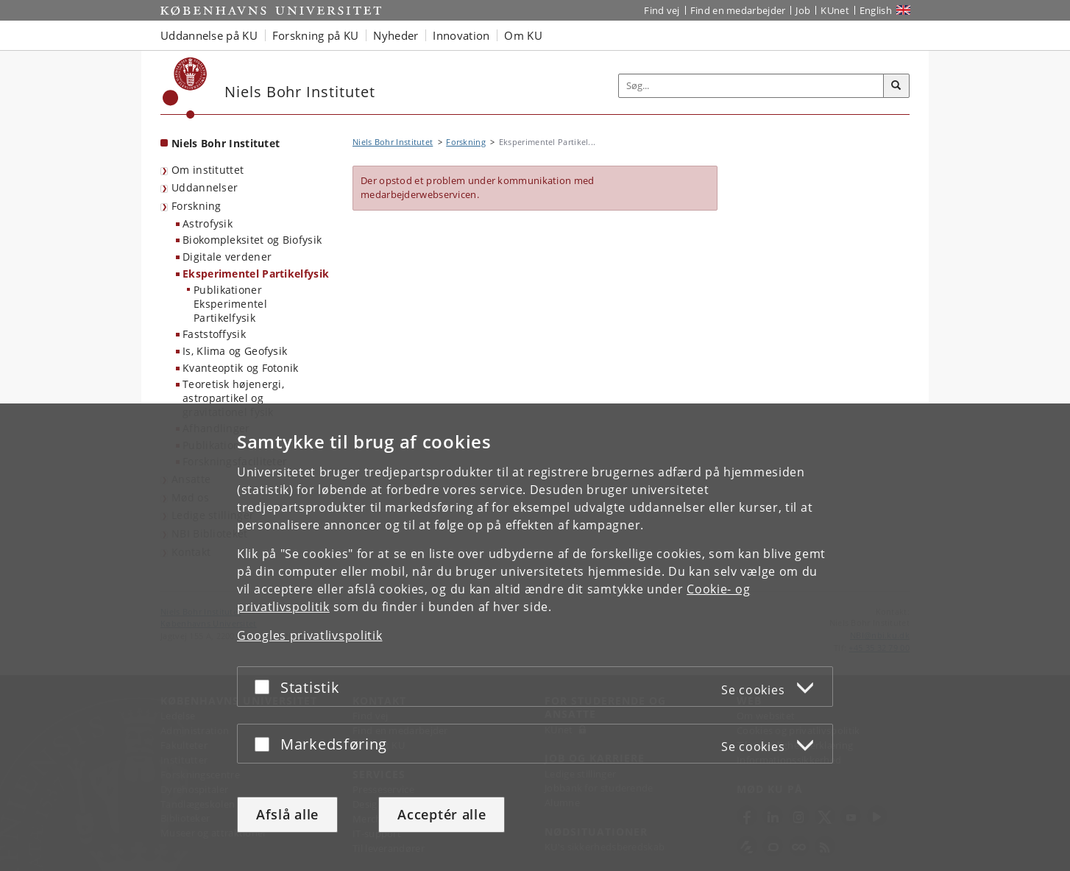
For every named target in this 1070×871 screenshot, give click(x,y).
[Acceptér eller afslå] (266, 686)
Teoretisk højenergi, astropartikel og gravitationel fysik (233, 397)
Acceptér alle (441, 814)
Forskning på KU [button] (315, 35)
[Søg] (896, 86)
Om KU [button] (523, 35)
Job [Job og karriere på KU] (803, 10)
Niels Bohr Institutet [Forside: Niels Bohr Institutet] (225, 143)
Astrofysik (208, 223)
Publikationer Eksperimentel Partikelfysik (230, 303)
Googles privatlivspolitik (310, 635)
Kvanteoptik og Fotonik (241, 368)
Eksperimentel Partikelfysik (256, 274)
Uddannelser (204, 187)
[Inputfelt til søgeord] (751, 86)
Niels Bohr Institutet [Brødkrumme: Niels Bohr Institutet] (392, 141)
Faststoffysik (214, 334)
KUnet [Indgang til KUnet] (835, 10)
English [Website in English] (876, 10)
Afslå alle (287, 814)
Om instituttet (207, 170)
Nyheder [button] (395, 35)
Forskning (196, 206)
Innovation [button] (461, 35)
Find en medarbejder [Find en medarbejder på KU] (738, 10)
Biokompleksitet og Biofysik (252, 240)
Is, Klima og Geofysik (235, 351)
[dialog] (535, 637)
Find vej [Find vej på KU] (661, 10)
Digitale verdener (227, 257)
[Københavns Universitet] (185, 88)
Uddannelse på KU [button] (209, 35)
